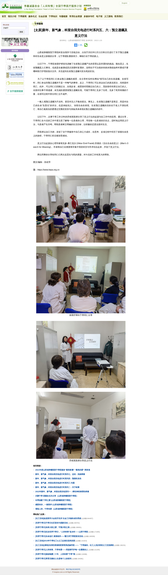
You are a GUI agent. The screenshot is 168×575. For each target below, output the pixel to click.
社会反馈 (43, 16)
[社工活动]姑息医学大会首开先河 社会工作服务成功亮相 (58, 518)
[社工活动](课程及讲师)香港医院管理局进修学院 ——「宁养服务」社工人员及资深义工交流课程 (74, 545)
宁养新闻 (22, 16)
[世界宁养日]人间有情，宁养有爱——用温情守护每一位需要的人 (61, 550)
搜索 (21, 32)
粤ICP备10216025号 (73, 569)
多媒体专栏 (89, 16)
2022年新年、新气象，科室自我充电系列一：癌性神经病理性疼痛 (62, 491)
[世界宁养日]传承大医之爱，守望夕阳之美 (52, 527)
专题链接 (63, 16)
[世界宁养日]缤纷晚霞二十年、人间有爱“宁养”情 (55, 554)
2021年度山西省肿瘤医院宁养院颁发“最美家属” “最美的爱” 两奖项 (62, 470)
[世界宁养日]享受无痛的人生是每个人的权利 (53, 559)
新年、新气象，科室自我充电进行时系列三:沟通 (55, 483)
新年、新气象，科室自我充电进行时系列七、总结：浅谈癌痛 (60, 474)
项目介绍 (12, 16)
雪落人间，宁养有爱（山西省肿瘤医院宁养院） (54, 509)
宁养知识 (53, 16)
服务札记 (32, 16)
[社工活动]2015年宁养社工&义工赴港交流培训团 (55, 541)
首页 (4, 16)
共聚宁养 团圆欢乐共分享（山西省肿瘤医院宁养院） (56, 496)
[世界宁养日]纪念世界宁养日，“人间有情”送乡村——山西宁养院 (61, 532)
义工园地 (108, 16)
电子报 (99, 16)
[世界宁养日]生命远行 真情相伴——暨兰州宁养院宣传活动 (59, 536)
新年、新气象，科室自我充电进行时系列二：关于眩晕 (57, 487)
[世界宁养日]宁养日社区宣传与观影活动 (51, 523)
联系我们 (118, 16)
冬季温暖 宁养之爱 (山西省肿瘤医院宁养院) (53, 500)
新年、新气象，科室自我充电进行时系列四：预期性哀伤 (58, 478)
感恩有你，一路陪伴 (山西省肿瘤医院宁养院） (54, 505)
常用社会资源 (75, 16)
